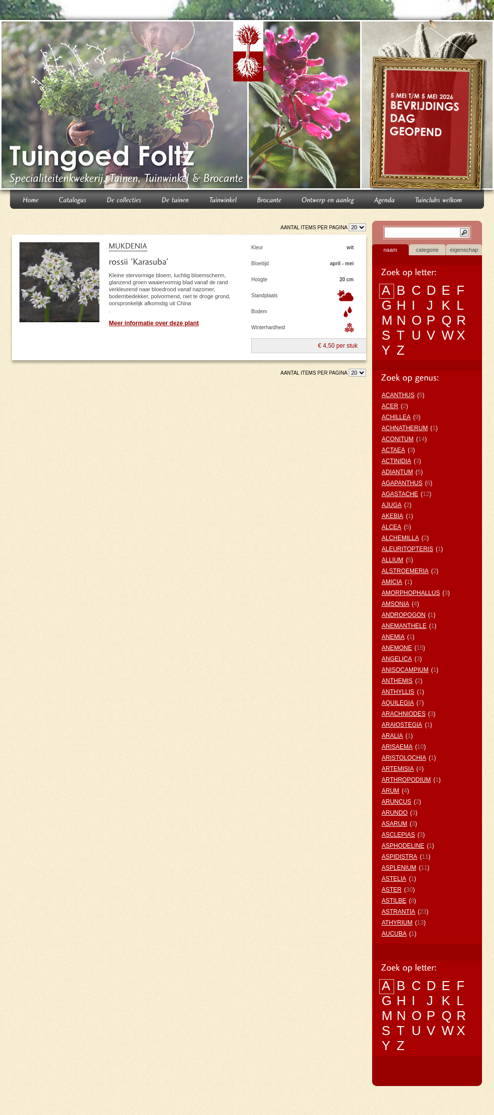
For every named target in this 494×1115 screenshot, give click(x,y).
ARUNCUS (396, 801)
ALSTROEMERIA (405, 570)
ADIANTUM (397, 472)
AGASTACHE (400, 494)
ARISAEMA (397, 746)
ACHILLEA (396, 417)
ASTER (392, 889)
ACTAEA (393, 450)
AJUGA (392, 505)
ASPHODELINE (403, 845)
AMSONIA (395, 603)
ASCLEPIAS (398, 834)
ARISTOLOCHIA (404, 757)
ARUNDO (395, 812)
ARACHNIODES (404, 713)
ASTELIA (394, 878)
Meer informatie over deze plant (154, 323)
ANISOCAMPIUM (405, 669)
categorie (427, 250)
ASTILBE (394, 900)
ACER (390, 406)
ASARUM (394, 823)
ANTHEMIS (397, 680)
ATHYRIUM (397, 922)
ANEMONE (397, 647)
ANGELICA (397, 658)
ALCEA (391, 527)
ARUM (390, 790)
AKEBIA (392, 516)
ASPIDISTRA (399, 856)
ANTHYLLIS (398, 691)
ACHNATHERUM (405, 428)
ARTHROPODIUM (406, 779)
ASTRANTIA (398, 911)
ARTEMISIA (398, 768)
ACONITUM (398, 439)
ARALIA (392, 735)
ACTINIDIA (396, 461)
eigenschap (464, 250)
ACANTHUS (398, 395)
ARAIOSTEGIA (402, 724)
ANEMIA (393, 636)
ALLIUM (392, 560)
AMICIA (392, 581)
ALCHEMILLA (400, 538)
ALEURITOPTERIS (407, 549)
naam (391, 250)
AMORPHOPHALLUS (411, 592)
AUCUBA (394, 933)
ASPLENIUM (399, 867)
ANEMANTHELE (404, 625)
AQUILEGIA (398, 702)
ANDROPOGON (404, 614)
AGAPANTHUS (402, 483)
